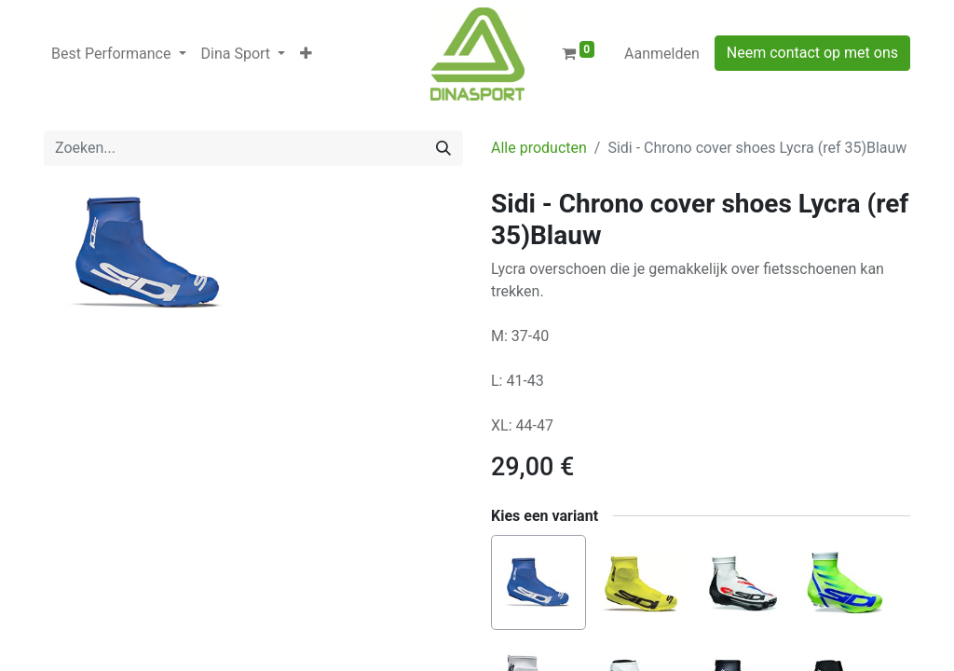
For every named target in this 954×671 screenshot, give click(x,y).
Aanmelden (662, 53)
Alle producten (539, 148)
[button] (306, 54)
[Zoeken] (443, 148)
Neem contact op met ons (812, 53)
